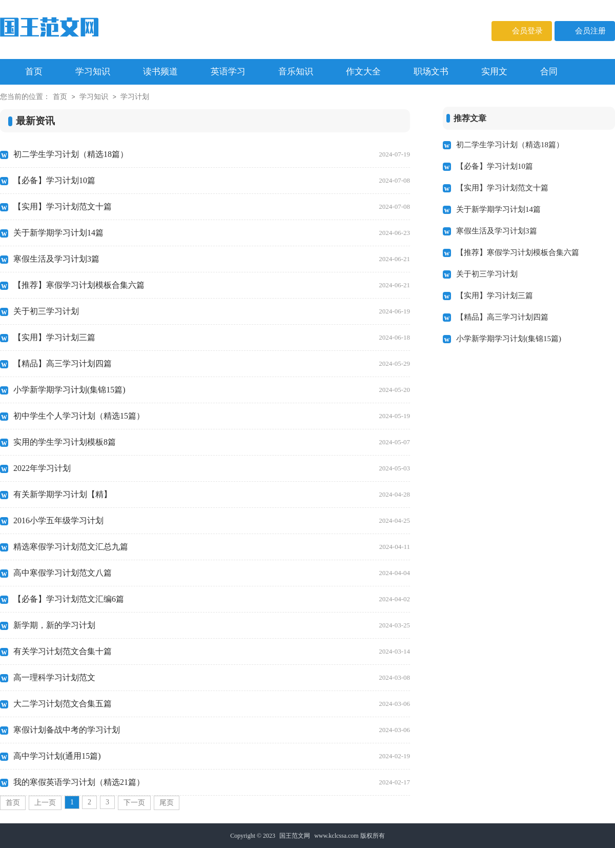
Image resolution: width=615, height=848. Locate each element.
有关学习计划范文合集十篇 (211, 651)
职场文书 (431, 71)
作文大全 (363, 71)
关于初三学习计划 (211, 311)
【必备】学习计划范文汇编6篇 (211, 599)
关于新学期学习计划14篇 (211, 233)
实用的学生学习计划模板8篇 (211, 442)
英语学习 (228, 71)
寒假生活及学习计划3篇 (211, 259)
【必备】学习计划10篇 (211, 180)
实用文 (494, 71)
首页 (60, 97)
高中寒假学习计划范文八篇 (211, 573)
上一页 (45, 802)
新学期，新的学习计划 (211, 625)
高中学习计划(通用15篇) (211, 756)
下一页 (134, 802)
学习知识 (92, 71)
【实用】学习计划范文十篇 (211, 207)
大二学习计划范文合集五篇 (211, 704)
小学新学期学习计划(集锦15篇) (211, 390)
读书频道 (160, 71)
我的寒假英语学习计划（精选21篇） (211, 782)
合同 (549, 71)
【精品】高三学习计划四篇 (211, 364)
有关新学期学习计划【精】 (211, 494)
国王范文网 (294, 835)
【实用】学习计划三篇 (211, 337)
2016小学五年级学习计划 (211, 521)
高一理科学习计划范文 (211, 678)
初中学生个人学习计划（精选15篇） (211, 416)
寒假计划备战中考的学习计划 (211, 730)
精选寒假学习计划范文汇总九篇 (211, 547)
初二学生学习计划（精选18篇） (211, 154)
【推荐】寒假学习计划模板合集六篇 (211, 285)
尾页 (166, 802)
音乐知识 (295, 71)
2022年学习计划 (211, 468)
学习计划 (134, 97)
